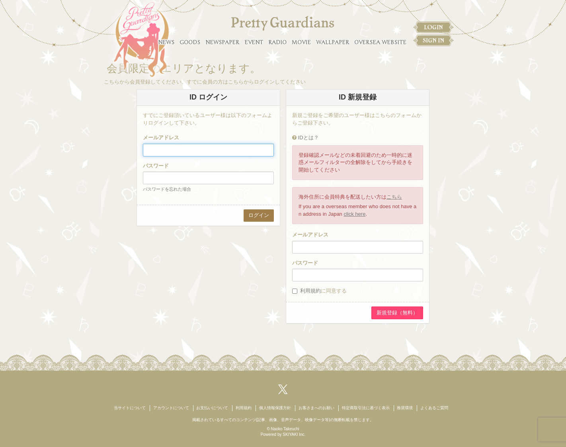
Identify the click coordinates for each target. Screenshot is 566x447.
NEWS (166, 42)
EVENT (253, 42)
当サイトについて (130, 408)
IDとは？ (308, 138)
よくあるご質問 (434, 408)
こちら (394, 197)
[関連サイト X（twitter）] (283, 389)
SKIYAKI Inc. (294, 434)
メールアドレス (161, 138)
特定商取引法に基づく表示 (366, 408)
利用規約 (310, 291)
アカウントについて (171, 408)
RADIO (277, 42)
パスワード (156, 166)
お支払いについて (212, 408)
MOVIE (301, 42)
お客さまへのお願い (316, 408)
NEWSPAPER (222, 42)
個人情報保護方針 (275, 408)
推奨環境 (405, 408)
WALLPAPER (332, 42)
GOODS (190, 42)
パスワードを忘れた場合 (167, 189)
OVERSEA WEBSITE (380, 42)
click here (354, 214)
